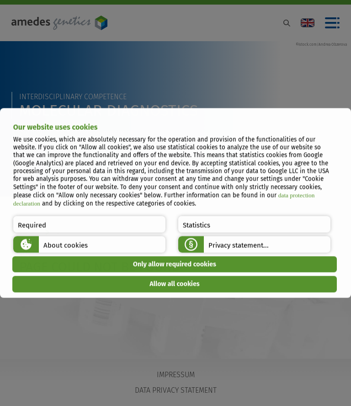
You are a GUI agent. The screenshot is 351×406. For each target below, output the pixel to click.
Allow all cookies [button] (174, 284)
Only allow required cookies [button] (174, 264)
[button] (89, 224)
